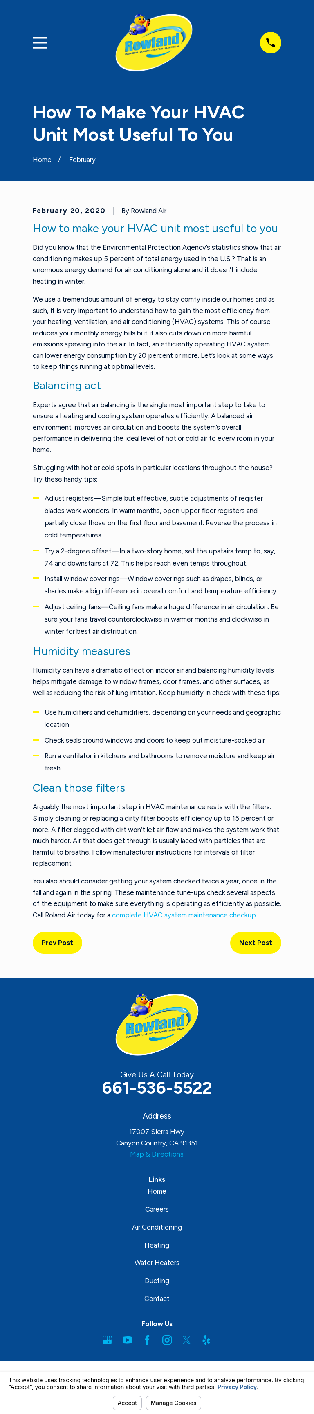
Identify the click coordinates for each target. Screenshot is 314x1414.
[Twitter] (186, 1340)
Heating (156, 1245)
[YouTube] (127, 1340)
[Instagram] (167, 1340)
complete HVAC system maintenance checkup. (184, 915)
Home (157, 1191)
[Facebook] (147, 1340)
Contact (157, 1298)
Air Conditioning (157, 1227)
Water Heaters (157, 1263)
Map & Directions (157, 1154)
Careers (157, 1209)
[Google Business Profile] (107, 1340)
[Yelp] (206, 1340)
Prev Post (57, 943)
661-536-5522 (157, 1087)
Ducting (157, 1280)
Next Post (255, 943)
